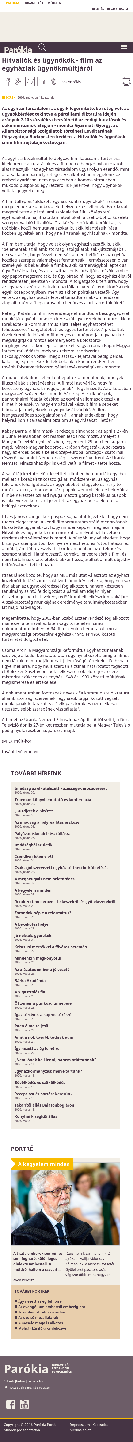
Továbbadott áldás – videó (41, 1312)
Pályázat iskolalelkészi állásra (43, 833)
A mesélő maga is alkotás (40, 1323)
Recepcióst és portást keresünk (44, 1093)
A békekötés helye (31, 924)
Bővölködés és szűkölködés (40, 1082)
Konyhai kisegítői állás (36, 1116)
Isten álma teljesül (32, 1025)
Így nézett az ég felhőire (37, 1048)
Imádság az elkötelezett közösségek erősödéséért (61, 788)
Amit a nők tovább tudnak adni (44, 1037)
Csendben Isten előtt (34, 856)
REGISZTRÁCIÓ (117, 9)
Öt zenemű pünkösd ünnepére (43, 1003)
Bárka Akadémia (30, 980)
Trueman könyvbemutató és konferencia (53, 799)
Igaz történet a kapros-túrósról (44, 1014)
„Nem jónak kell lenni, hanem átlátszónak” (55, 1059)
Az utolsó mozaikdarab (38, 1317)
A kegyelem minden (33, 890)
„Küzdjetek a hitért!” (34, 811)
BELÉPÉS (98, 9)
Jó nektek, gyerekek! (34, 935)
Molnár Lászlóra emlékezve (42, 1328)
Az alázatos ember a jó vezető (42, 969)
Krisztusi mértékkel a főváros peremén (51, 946)
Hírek (10, 97)
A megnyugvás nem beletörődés (45, 879)
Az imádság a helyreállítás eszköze (47, 822)
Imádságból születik (34, 845)
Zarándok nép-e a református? (43, 912)
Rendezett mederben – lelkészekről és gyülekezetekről (65, 901)
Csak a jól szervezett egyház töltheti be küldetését (61, 867)
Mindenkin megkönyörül (38, 958)
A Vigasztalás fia (30, 992)
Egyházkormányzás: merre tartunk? (48, 1071)
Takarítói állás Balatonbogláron (44, 1105)
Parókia (18, 50)
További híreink (36, 773)
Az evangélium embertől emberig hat (51, 1306)
